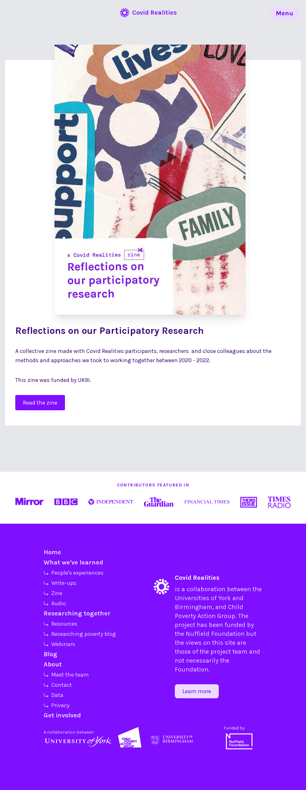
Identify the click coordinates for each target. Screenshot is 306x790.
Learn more (196, 691)
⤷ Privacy (56, 705)
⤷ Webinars (59, 644)
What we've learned (73, 562)
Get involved (62, 715)
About (53, 664)
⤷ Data (53, 695)
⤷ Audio (55, 603)
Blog (50, 654)
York (224, 598)
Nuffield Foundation (215, 633)
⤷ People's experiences (73, 572)
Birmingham (193, 607)
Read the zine (40, 402)
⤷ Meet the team (66, 674)
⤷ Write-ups (60, 582)
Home (52, 552)
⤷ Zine (53, 593)
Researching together (77, 613)
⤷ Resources (60, 623)
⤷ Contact (58, 684)
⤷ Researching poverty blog (80, 633)
